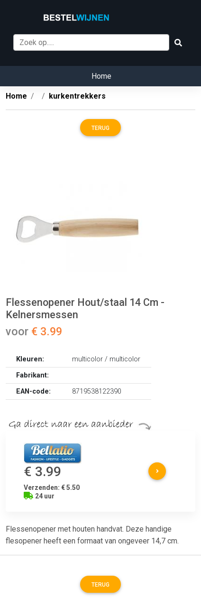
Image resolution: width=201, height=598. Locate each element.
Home (101, 76)
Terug (100, 128)
